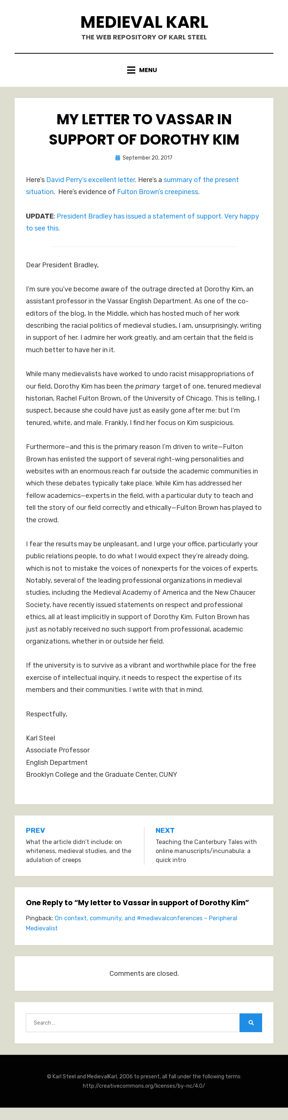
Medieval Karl (144, 22)
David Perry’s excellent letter (90, 180)
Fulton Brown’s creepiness (157, 192)
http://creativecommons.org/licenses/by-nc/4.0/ (144, 1086)
